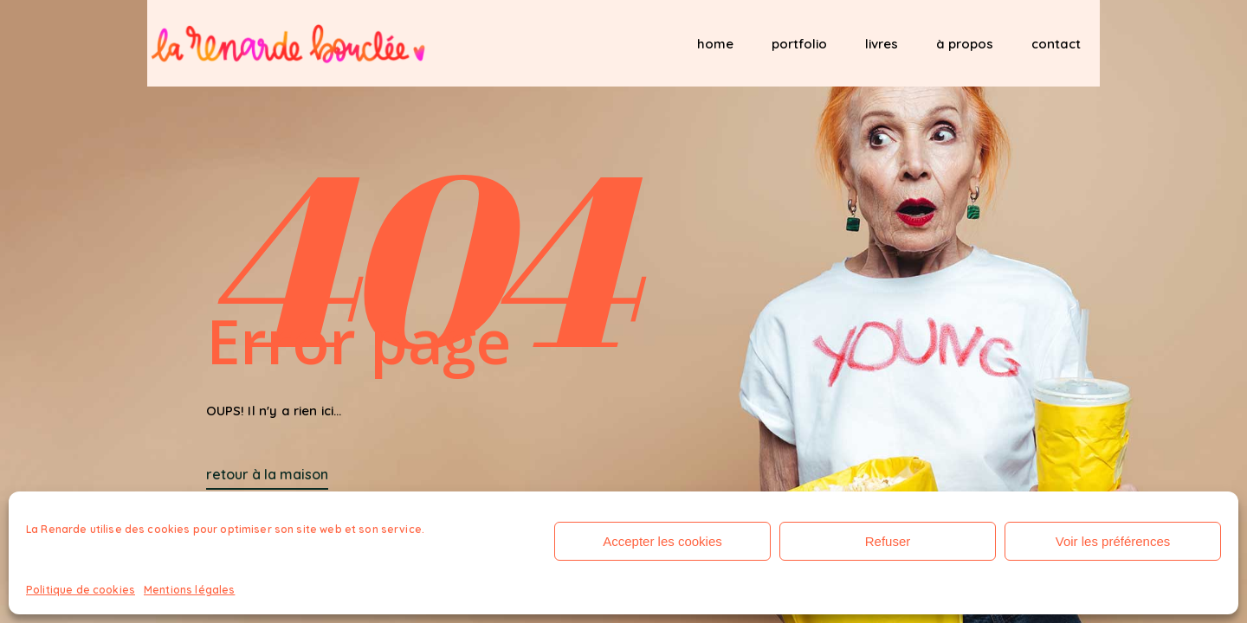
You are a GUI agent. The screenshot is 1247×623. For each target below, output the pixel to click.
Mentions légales (189, 589)
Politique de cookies (80, 589)
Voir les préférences (1113, 541)
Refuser (888, 541)
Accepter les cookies (662, 541)
